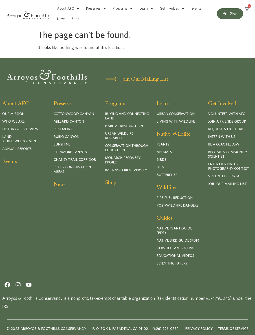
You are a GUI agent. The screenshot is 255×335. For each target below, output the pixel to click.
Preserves (96, 8)
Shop (75, 19)
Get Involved (172, 8)
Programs (123, 8)
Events (196, 8)
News (61, 19)
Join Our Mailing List (144, 79)
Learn (146, 8)
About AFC (68, 8)
